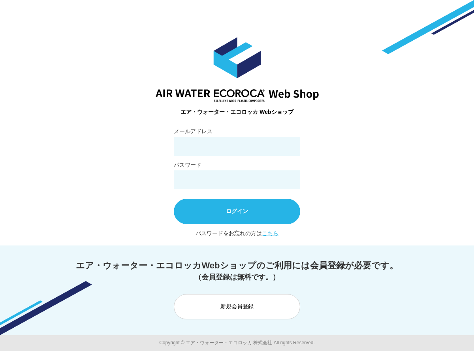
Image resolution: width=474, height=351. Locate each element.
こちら (270, 233)
